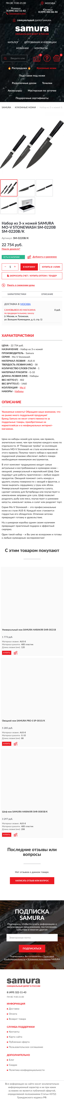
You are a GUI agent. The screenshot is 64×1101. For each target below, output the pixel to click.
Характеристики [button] (17, 294)
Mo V (23, 388)
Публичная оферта (19, 1042)
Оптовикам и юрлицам (40, 42)
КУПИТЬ (6, 653)
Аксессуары (15, 90)
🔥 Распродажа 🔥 (19, 68)
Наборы (19, 391)
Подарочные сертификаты (32, 98)
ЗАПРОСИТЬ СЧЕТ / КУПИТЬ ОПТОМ (32, 276)
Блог (11, 1060)
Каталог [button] (13, 42)
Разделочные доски (24, 83)
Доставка (14, 1009)
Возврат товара (17, 1019)
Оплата (13, 1014)
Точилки (47, 83)
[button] (16, 13)
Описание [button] (47, 294)
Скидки (13, 1065)
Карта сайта (15, 1037)
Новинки (22, 48)
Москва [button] (25, 304)
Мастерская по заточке (42, 90)
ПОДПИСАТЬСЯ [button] (32, 949)
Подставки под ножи (32, 75)
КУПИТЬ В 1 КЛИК (51, 267)
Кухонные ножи (46, 68)
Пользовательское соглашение (26, 1047)
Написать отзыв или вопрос (32, 881)
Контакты (41, 48)
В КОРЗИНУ (29, 267)
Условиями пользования (39, 959)
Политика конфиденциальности (27, 1070)
